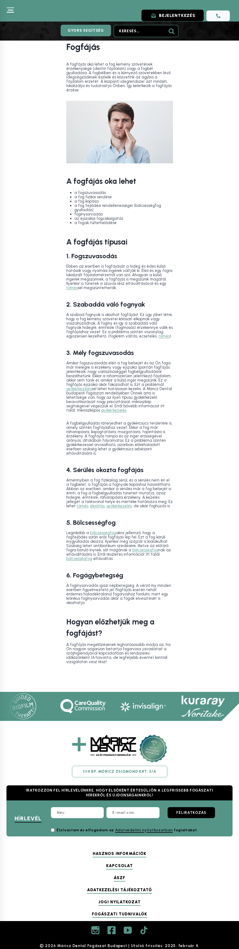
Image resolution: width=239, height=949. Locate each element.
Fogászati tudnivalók (119, 914)
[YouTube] (128, 930)
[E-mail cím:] (132, 812)
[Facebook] (111, 930)
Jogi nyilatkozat (119, 902)
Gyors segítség (86, 30)
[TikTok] (144, 930)
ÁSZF (119, 877)
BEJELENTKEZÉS (171, 15)
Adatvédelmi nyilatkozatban (144, 830)
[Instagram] (95, 930)
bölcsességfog (103, 532)
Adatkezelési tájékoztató (119, 889)
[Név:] (77, 812)
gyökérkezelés (79, 388)
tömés (72, 287)
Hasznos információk (119, 853)
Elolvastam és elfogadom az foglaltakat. (127, 830)
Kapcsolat (119, 865)
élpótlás (97, 506)
